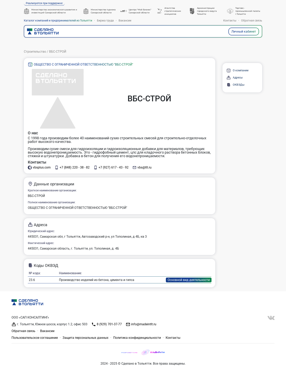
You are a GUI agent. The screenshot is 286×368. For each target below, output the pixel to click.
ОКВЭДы (235, 85)
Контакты (229, 20)
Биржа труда (105, 20)
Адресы (234, 78)
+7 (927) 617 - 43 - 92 (111, 167)
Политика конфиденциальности (137, 338)
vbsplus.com (39, 167)
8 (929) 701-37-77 (106, 324)
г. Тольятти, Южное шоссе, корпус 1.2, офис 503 (49, 324)
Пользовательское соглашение (35, 338)
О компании (237, 70)
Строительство (35, 51)
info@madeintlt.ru (141, 324)
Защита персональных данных (85, 338)
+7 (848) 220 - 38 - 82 (72, 167)
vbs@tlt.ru (142, 167)
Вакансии (125, 20)
